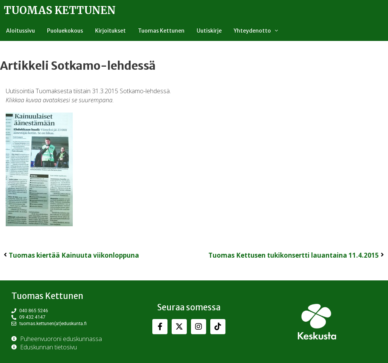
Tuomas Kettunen (60, 10)
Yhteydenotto (259, 30)
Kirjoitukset (110, 30)
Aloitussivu (20, 30)
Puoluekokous (65, 30)
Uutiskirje (209, 30)
